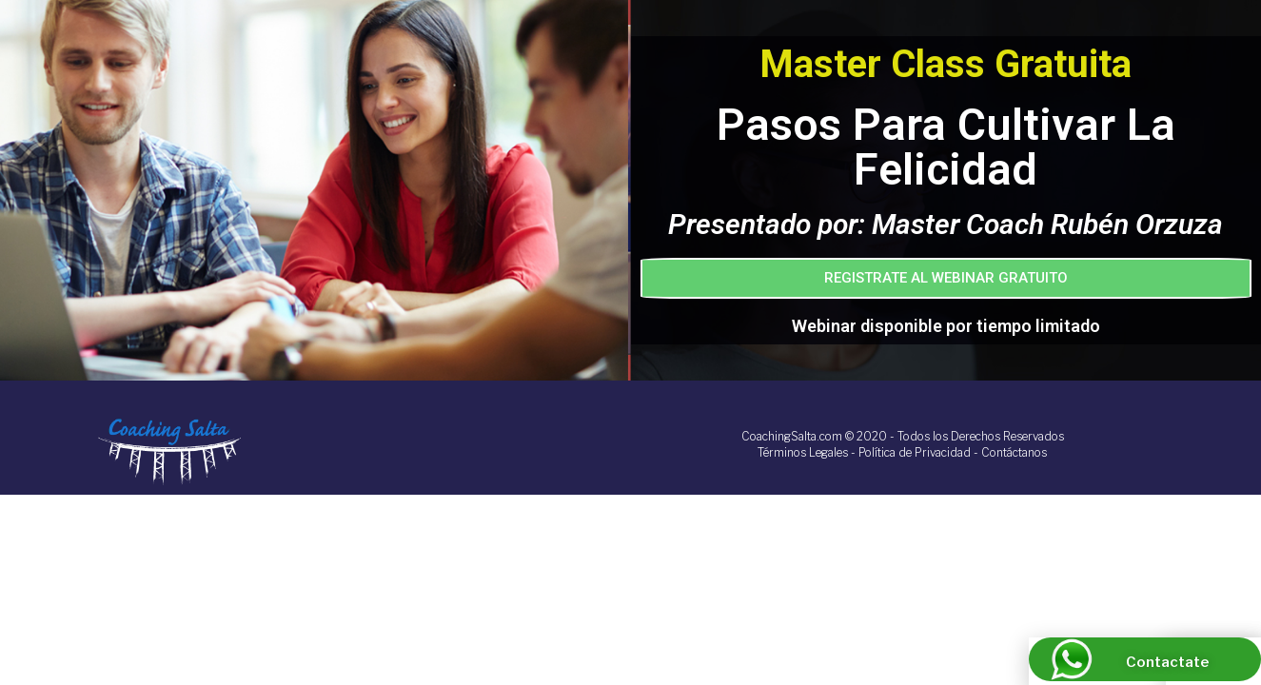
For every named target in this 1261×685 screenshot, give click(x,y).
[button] (946, 278)
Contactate (1167, 662)
